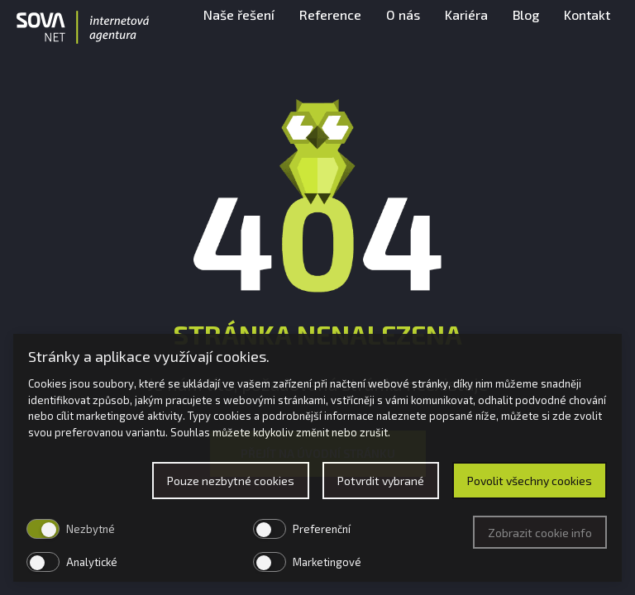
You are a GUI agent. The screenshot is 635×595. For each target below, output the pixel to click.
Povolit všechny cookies (529, 481)
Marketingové (327, 562)
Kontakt (587, 28)
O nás (403, 28)
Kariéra (466, 28)
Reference (330, 28)
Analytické (91, 562)
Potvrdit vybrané (380, 481)
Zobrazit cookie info (540, 533)
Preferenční (322, 529)
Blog (526, 28)
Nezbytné (90, 529)
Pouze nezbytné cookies (230, 481)
